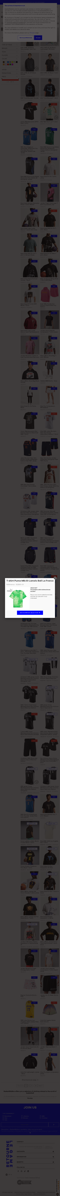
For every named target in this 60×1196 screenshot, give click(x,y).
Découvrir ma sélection (29, 612)
